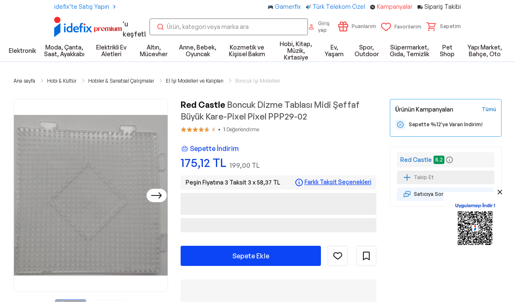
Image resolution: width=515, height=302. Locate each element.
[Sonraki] (157, 195)
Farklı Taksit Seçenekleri (338, 182)
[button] (443, 26)
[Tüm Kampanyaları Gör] (489, 109)
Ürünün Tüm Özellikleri (345, 279)
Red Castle (416, 159)
